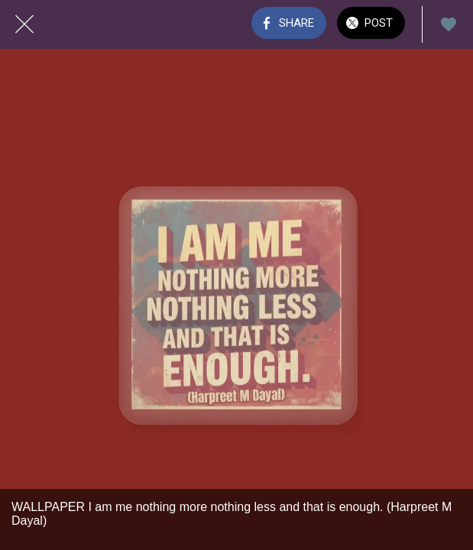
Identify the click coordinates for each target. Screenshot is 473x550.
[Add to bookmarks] (448, 24)
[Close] (24, 24)
